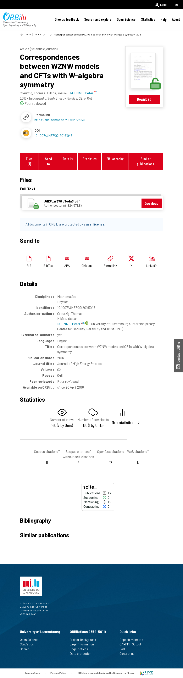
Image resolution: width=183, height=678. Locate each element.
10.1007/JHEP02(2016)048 (53, 135)
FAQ (124, 649)
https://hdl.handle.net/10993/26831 (59, 120)
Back (28, 34)
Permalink (110, 265)
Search (26, 649)
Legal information (83, 644)
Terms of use (32, 672)
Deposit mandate (133, 639)
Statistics (148, 19)
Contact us (129, 653)
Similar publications (145, 161)
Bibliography (114, 158)
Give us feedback (67, 19)
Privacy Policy (58, 672)
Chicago (87, 265)
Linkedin (151, 265)
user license (95, 224)
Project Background (85, 639)
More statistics (122, 422)
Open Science (126, 19)
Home (38, 34)
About (176, 19)
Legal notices (81, 649)
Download (144, 99)
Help (164, 19)
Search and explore (97, 19)
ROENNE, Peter (70, 324)
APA (67, 265)
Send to (48, 161)
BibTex (48, 265)
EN (176, 4)
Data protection (82, 653)
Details (68, 158)
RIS (29, 265)
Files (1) (29, 161)
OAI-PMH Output (132, 644)
